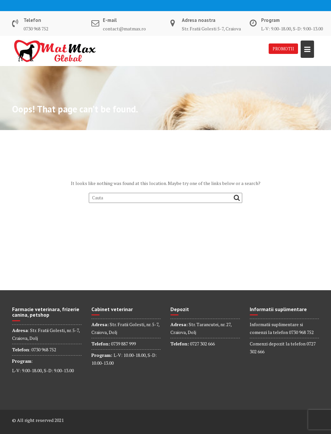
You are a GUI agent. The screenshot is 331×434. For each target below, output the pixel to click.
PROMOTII (283, 49)
